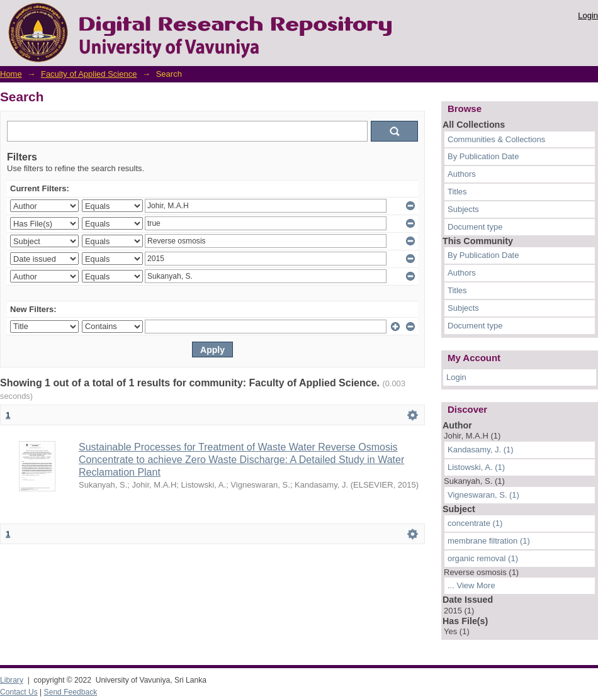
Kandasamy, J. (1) (481, 449)
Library (11, 680)
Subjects (463, 209)
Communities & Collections (496, 139)
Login (588, 15)
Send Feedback (71, 692)
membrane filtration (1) (489, 540)
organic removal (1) (483, 558)
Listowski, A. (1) (476, 467)
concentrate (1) (475, 523)
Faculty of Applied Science (89, 74)
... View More (471, 585)
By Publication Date (483, 156)
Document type (475, 227)
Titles (457, 191)
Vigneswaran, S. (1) (483, 495)
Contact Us (19, 692)
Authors (462, 174)
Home (11, 74)
